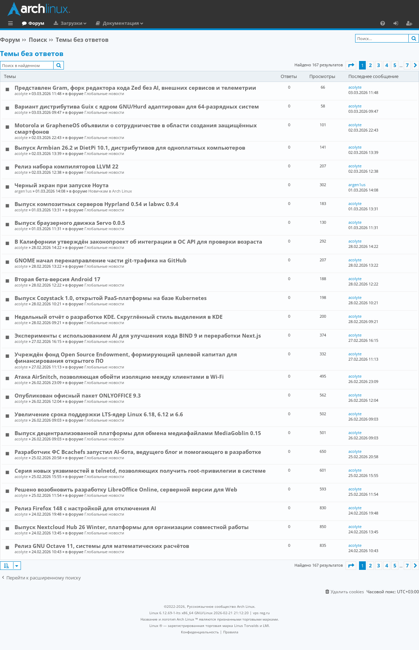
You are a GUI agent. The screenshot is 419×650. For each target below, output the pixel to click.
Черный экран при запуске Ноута (62, 185)
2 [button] (370, 65)
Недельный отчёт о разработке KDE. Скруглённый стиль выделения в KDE (118, 316)
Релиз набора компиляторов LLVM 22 (66, 166)
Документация (150, 23)
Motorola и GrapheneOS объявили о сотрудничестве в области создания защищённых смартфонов (136, 128)
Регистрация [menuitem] (410, 24)
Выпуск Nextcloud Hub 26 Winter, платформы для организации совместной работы (132, 526)
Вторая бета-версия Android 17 (57, 279)
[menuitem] (382, 23)
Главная (32, 23)
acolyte (21, 93)
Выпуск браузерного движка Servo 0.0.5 (70, 222)
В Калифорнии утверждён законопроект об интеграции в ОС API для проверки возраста (138, 241)
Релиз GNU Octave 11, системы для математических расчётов (102, 545)
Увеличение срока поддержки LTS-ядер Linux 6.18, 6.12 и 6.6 (99, 414)
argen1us (23, 191)
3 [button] (378, 65)
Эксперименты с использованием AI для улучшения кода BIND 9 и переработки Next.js (138, 335)
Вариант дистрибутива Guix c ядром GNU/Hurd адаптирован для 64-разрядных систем (137, 106)
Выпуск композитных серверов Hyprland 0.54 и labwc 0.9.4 (96, 203)
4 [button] (386, 65)
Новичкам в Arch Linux (110, 191)
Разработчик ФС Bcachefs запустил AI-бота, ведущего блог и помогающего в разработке (138, 451)
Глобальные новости (104, 93)
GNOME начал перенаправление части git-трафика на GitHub (101, 260)
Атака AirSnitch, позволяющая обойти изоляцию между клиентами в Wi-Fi (119, 376)
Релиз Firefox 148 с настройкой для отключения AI (85, 508)
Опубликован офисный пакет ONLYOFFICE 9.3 (78, 395)
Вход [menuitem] (398, 24)
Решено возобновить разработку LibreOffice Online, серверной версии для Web (126, 489)
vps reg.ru (261, 612)
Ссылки (12, 24)
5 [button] (394, 65)
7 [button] (407, 65)
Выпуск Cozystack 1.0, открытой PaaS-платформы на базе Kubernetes (110, 297)
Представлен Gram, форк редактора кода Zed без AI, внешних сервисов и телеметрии (135, 87)
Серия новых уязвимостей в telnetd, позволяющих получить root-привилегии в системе (140, 470)
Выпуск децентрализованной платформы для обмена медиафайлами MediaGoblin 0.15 (138, 433)
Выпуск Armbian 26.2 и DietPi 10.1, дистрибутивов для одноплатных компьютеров (130, 147)
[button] (351, 65)
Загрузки (100, 23)
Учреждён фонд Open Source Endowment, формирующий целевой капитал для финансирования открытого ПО (126, 357)
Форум (65, 23)
